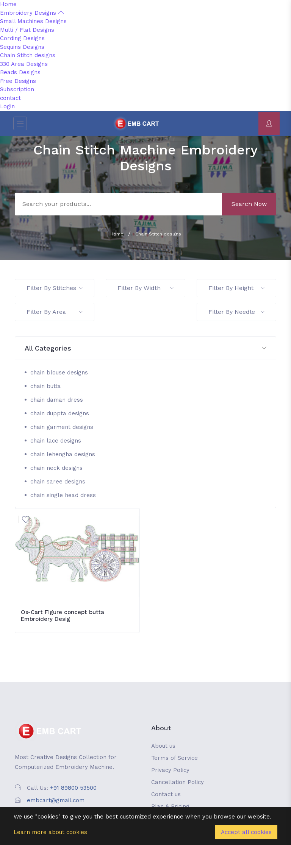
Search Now (249, 203)
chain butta (45, 386)
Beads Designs (20, 72)
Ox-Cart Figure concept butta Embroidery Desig (62, 615)
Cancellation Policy (177, 782)
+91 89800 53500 (73, 787)
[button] (145, 348)
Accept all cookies (246, 832)
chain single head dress (63, 495)
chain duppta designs (59, 413)
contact (10, 98)
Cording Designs (22, 38)
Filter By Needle (236, 311)
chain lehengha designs (62, 454)
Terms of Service (174, 758)
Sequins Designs (22, 47)
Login (7, 106)
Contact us (166, 794)
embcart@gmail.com (55, 800)
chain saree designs (57, 481)
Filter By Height (236, 288)
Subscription (17, 89)
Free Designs (18, 81)
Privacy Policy (170, 770)
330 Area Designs (24, 64)
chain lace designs (55, 440)
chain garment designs (61, 427)
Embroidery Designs (32, 12)
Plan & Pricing (170, 806)
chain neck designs (56, 468)
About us (163, 745)
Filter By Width (145, 288)
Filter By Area (55, 311)
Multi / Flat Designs (27, 30)
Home (8, 4)
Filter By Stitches (55, 288)
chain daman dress (56, 399)
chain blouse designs (59, 372)
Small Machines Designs (33, 21)
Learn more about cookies (50, 832)
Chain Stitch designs (27, 55)
